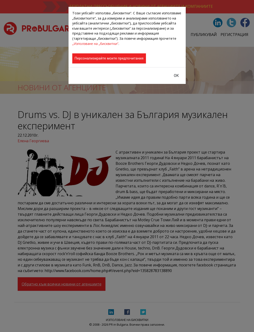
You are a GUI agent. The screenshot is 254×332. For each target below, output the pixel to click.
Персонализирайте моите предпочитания (109, 58)
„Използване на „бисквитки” (95, 43)
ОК (176, 75)
